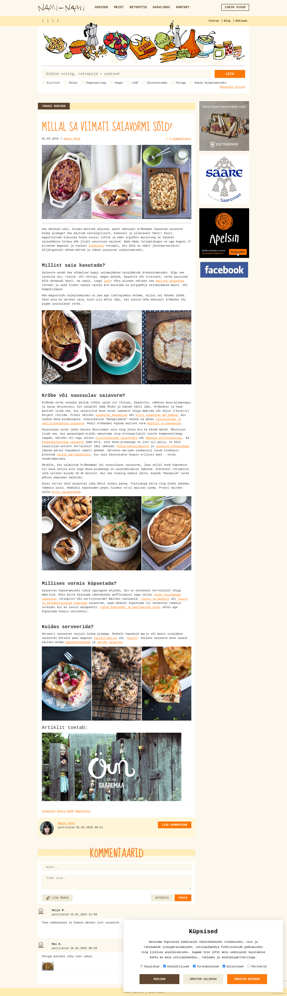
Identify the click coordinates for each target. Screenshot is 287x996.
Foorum (214, 20)
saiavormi (96, 245)
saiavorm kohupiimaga (172, 446)
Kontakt (182, 7)
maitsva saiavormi (170, 281)
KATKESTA (162, 897)
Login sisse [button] (235, 7)
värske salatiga (109, 642)
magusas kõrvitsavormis (164, 438)
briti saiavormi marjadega (157, 415)
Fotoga (181, 82)
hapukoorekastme (77, 642)
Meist (119, 7)
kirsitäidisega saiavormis (116, 438)
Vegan (119, 82)
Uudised (101, 7)
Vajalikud (149, 966)
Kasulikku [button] (161, 7)
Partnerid (256, 966)
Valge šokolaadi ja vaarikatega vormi (130, 607)
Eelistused (233, 966)
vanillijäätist (105, 638)
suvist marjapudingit (73, 454)
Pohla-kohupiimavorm (133, 446)
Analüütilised (176, 966)
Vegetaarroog (96, 82)
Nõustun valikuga (203, 979)
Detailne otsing (232, 87)
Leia (230, 74)
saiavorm (48, 811)
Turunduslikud (206, 966)
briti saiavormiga (66, 492)
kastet (132, 638)
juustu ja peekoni (155, 599)
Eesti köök (65, 811)
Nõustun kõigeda (247, 979)
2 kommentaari (180, 138)
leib (107, 281)
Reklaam (241, 20)
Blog (227, 20)
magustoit (82, 811)
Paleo (73, 82)
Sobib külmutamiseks (210, 82)
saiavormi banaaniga (111, 415)
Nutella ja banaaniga (164, 423)
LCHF (135, 82)
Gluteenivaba (157, 82)
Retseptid (138, 7)
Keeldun (159, 979)
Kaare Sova (72, 138)
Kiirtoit (53, 82)
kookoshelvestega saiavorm (63, 442)
